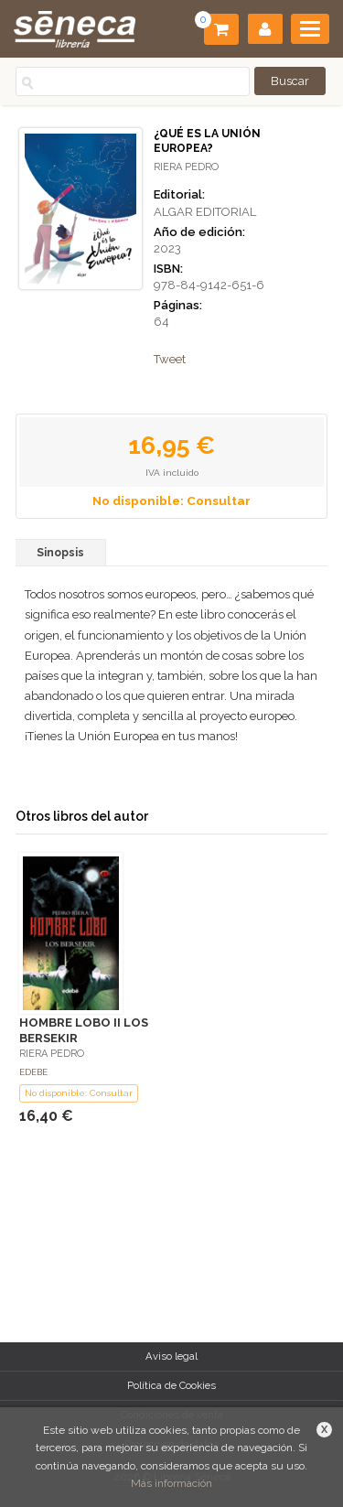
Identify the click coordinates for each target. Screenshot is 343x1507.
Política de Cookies (171, 1385)
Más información (171, 1483)
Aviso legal (171, 1356)
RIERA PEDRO (186, 167)
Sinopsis (60, 552)
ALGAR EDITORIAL (205, 212)
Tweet (170, 359)
